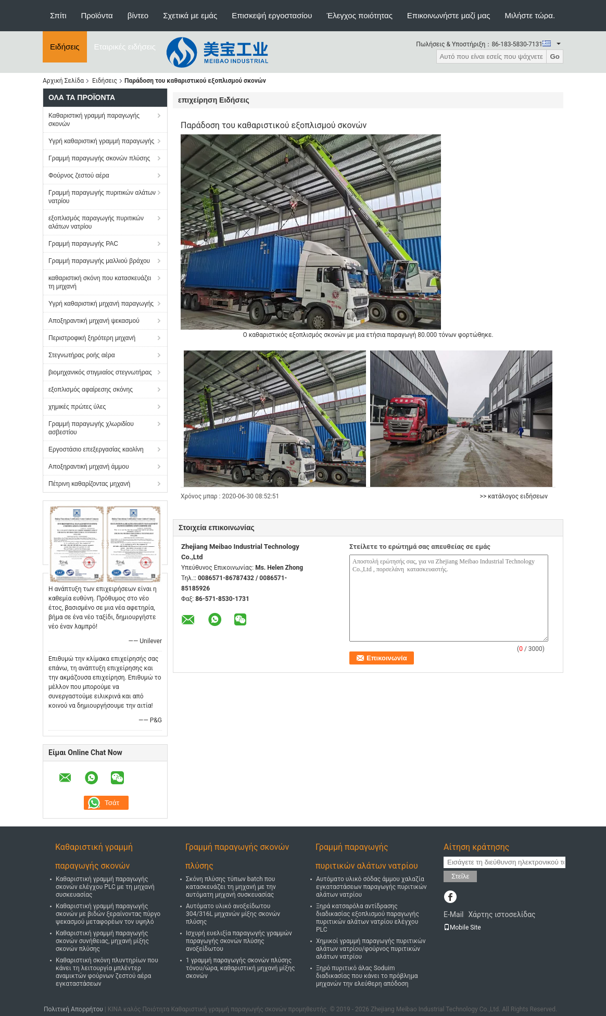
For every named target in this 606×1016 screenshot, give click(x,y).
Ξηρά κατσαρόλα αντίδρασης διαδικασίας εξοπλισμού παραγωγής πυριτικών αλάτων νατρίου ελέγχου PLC (367, 917)
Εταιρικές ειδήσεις (125, 46)
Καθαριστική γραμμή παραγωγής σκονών (94, 120)
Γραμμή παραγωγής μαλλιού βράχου (99, 261)
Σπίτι (58, 15)
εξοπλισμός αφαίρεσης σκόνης (90, 389)
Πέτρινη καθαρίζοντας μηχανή (89, 483)
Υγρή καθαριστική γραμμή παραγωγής (101, 141)
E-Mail (453, 914)
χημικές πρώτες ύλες (77, 406)
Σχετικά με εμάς (190, 15)
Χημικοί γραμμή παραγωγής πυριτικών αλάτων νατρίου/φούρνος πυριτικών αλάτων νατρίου (370, 948)
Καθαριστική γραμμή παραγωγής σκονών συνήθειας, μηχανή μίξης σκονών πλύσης (102, 941)
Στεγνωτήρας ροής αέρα (81, 355)
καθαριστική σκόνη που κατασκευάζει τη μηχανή (99, 282)
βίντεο (138, 15)
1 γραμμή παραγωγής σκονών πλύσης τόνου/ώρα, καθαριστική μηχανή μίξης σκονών (240, 968)
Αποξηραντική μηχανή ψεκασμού (94, 320)
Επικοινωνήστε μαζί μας (448, 15)
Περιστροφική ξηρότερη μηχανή (91, 338)
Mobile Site (462, 927)
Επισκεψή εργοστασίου (272, 15)
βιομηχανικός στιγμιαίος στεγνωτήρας (100, 372)
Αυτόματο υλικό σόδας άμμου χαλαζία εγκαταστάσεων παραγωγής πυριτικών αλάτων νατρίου (371, 886)
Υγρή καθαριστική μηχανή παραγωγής (101, 303)
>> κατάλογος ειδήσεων (514, 496)
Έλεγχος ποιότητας (359, 15)
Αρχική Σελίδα (63, 80)
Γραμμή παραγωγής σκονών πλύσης (99, 158)
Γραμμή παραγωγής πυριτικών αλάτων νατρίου (102, 197)
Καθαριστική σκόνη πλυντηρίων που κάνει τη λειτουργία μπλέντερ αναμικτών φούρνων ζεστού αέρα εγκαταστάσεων (107, 972)
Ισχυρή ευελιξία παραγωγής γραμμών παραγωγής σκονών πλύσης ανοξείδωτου (239, 941)
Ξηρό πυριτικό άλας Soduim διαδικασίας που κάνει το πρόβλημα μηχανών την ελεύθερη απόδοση (367, 975)
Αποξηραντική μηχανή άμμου (88, 466)
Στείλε (460, 876)
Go (555, 56)
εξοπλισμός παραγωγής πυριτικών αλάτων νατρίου (96, 222)
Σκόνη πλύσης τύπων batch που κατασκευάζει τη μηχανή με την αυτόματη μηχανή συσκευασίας (231, 886)
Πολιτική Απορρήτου (73, 1009)
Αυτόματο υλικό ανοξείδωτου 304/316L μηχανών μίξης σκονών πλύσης (233, 913)
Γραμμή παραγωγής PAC (83, 243)
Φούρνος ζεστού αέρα (78, 175)
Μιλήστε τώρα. (530, 15)
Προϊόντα (97, 15)
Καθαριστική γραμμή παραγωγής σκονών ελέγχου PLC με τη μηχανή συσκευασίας (105, 886)
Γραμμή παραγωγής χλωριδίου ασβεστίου (91, 428)
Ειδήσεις (65, 46)
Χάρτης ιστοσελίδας (501, 914)
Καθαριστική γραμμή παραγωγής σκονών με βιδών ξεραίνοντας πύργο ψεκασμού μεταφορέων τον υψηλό (108, 913)
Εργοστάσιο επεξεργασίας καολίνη (96, 449)
